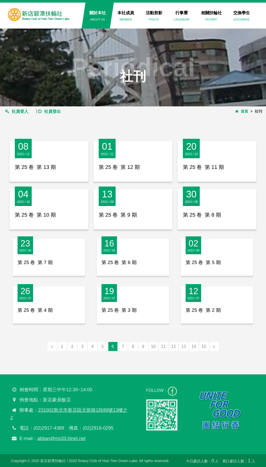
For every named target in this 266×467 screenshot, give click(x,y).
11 (163, 346)
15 (204, 346)
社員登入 (16, 111)
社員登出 (49, 111)
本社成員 (125, 16)
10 (153, 346)
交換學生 (241, 16)
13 (183, 346)
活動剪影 (154, 16)
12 (173, 346)
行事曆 (181, 16)
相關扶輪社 (211, 16)
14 (193, 346)
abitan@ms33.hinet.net (59, 438)
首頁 (241, 111)
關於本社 (97, 16)
